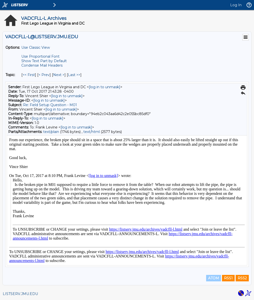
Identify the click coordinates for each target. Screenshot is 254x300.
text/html (91, 131)
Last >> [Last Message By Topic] (74, 75)
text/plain (51, 131)
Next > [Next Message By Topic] (58, 75)
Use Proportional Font (40, 56)
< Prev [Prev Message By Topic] (44, 75)
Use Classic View (35, 47)
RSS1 (228, 278)
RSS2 (242, 278)
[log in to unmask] (104, 87)
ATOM (213, 278)
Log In (236, 5)
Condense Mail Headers (42, 65)
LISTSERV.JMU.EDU (20, 294)
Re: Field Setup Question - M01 (50, 105)
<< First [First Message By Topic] (29, 75)
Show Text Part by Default (44, 61)
